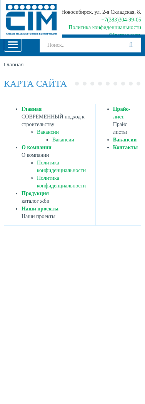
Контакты (125, 147)
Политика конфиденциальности (104, 27)
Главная (32, 109)
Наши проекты (40, 209)
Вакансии (48, 132)
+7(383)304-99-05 (121, 20)
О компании (37, 147)
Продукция (35, 193)
